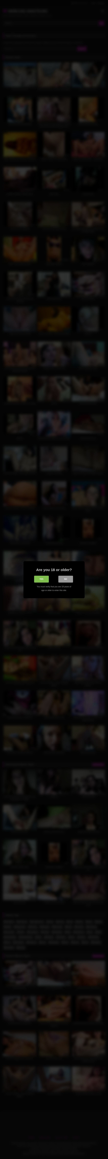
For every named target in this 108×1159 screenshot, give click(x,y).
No (65, 579)
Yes (41, 579)
